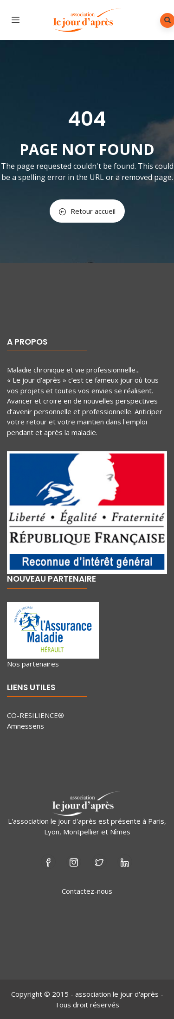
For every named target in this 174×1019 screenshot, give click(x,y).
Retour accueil (87, 211)
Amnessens (25, 726)
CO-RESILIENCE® (35, 715)
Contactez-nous (87, 891)
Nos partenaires (33, 663)
